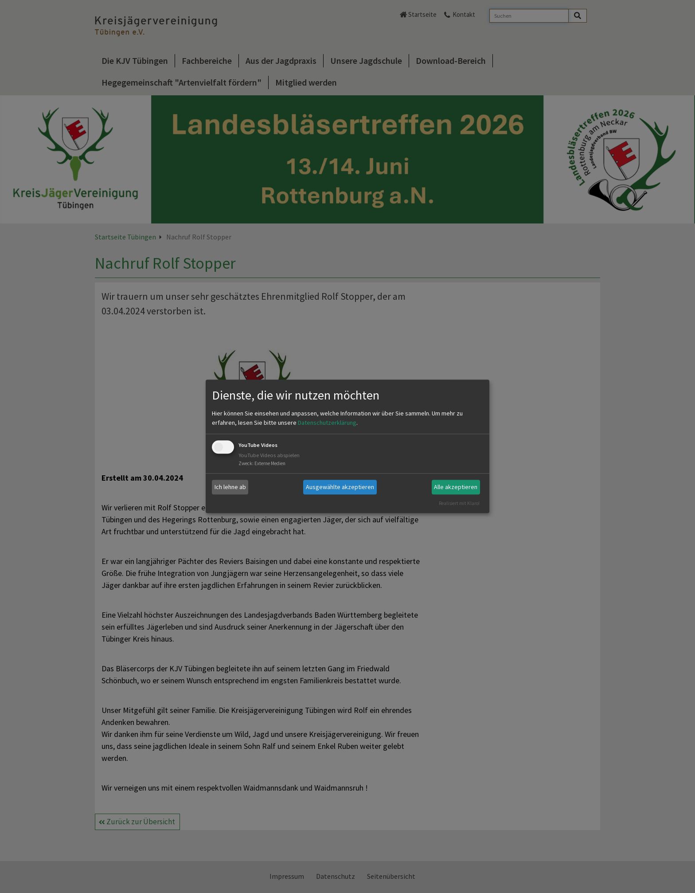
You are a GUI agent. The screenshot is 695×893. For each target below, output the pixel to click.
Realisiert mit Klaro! (459, 503)
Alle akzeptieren (455, 487)
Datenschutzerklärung (327, 423)
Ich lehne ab (230, 487)
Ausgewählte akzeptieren (340, 487)
